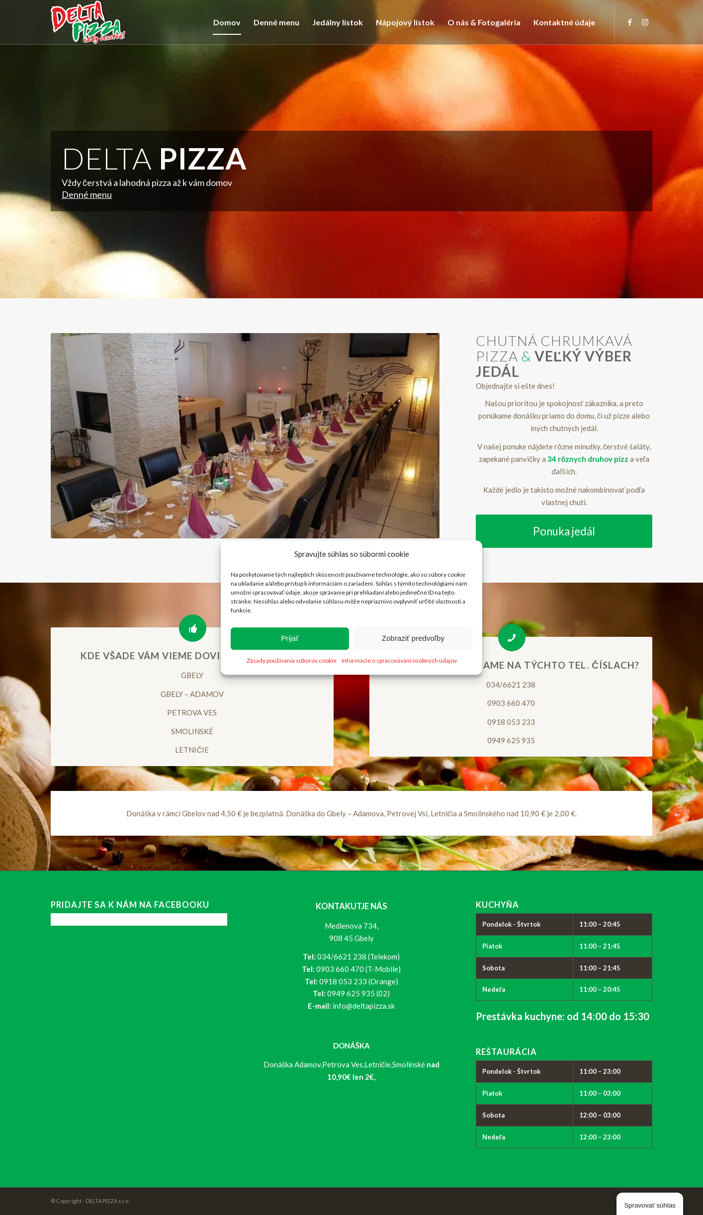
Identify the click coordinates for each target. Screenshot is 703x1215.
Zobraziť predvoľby (413, 638)
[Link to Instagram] (644, 21)
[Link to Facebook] (629, 21)
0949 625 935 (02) (358, 993)
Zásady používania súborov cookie (292, 660)
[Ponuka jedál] (564, 531)
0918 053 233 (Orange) (358, 981)
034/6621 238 (510, 684)
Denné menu (87, 194)
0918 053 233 (511, 721)
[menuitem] (227, 22)
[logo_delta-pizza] (88, 22)
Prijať (290, 638)
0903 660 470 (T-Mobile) (358, 968)
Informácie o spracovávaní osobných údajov (399, 660)
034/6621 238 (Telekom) (358, 956)
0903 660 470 (511, 702)
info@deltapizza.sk (364, 1005)
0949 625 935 (511, 740)
